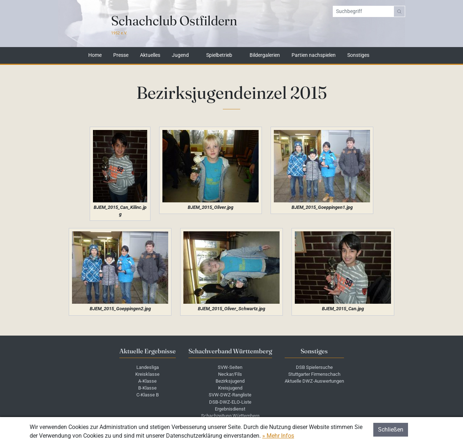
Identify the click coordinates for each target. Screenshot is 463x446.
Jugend (180, 55)
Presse (120, 55)
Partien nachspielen (314, 55)
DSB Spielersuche (314, 367)
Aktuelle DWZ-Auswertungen (314, 381)
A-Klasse (147, 381)
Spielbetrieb (219, 55)
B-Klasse (147, 388)
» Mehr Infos (278, 435)
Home (95, 55)
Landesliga (147, 367)
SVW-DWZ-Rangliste (230, 394)
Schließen (390, 429)
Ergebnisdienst (230, 409)
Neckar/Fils (230, 374)
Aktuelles (150, 55)
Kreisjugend (230, 388)
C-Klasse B (147, 394)
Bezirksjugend (230, 381)
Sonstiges (358, 55)
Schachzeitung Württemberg (230, 415)
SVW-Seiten (230, 367)
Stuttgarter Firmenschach (314, 374)
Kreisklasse (147, 374)
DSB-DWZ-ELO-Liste (230, 402)
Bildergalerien (265, 55)
